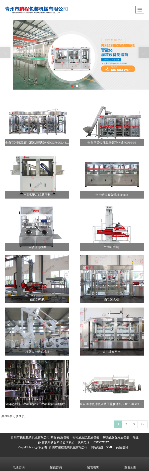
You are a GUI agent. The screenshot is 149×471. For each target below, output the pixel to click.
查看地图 (130, 464)
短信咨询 (56, 464)
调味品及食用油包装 (115, 437)
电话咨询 (19, 464)
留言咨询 (93, 464)
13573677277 (100, 442)
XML (109, 447)
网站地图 (97, 447)
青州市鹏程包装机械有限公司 (68, 447)
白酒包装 (63, 437)
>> (142, 424)
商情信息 (122, 447)
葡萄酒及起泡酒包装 (85, 437)
